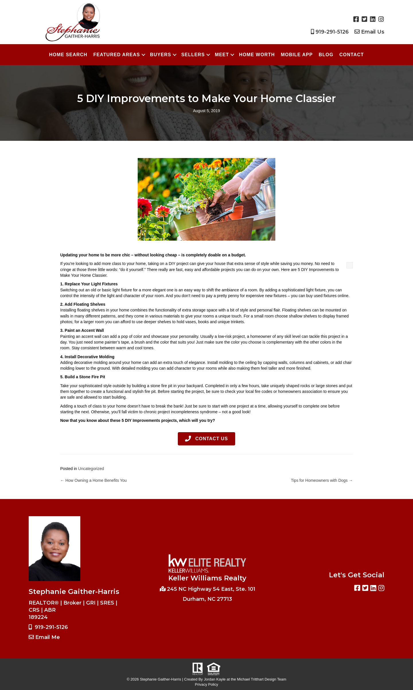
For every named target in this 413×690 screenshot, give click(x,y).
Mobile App (297, 54)
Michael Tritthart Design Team (261, 679)
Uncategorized (91, 468)
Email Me (47, 637)
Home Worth (257, 54)
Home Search (68, 54)
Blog (326, 54)
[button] (206, 439)
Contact (351, 54)
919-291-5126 (332, 32)
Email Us (372, 32)
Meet (222, 54)
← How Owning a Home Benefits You (93, 480)
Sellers (193, 54)
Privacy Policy (206, 684)
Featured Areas (116, 54)
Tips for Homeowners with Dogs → (322, 480)
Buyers (160, 54)
